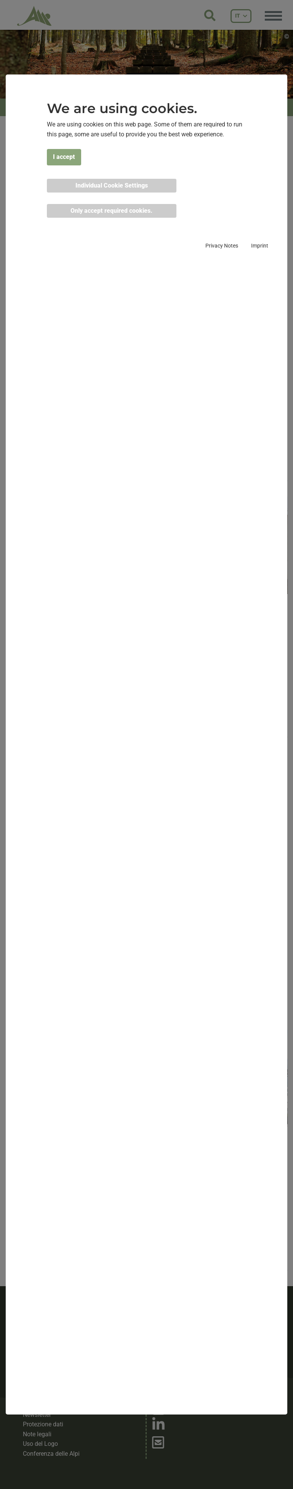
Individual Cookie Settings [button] (111, 185)
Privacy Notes (221, 246)
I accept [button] (64, 156)
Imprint (259, 246)
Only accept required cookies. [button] (111, 210)
